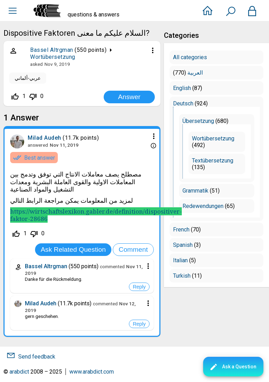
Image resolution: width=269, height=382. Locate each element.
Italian (180, 260)
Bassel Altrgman (51, 50)
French (181, 229)
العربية (195, 72)
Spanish (183, 245)
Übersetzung (198, 121)
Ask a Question (232, 367)
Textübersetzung (212, 160)
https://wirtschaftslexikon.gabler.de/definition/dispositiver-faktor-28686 (96, 215)
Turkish (182, 275)
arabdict (19, 371)
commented (112, 266)
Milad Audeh (44, 137)
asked (36, 64)
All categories (190, 57)
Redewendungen (202, 206)
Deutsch (183, 103)
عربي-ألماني (28, 78)
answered (38, 145)
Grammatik (195, 190)
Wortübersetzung (52, 57)
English (182, 88)
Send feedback (36, 356)
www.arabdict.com (91, 371)
